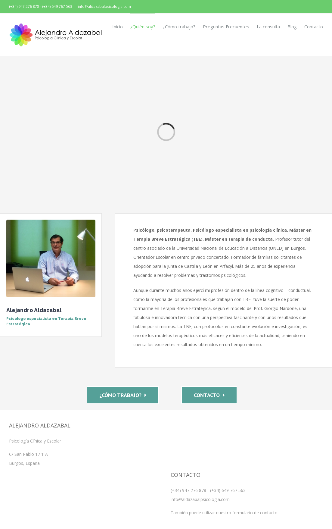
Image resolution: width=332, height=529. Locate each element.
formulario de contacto (255, 512)
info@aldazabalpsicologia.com (104, 6)
